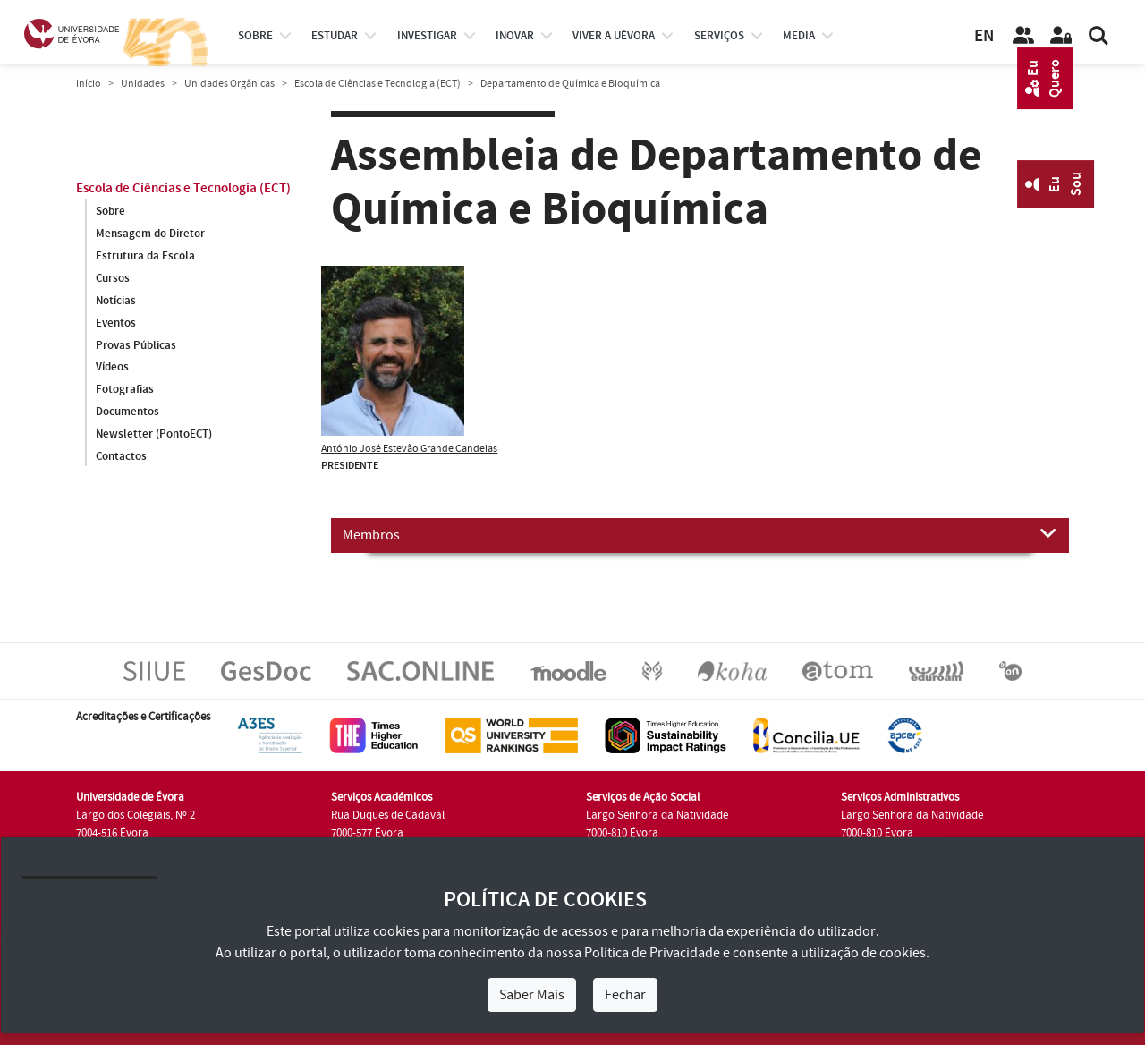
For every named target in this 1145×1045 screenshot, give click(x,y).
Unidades (143, 83)
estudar (334, 36)
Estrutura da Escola (145, 256)
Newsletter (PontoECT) (154, 435)
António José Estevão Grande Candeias (409, 448)
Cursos (113, 278)
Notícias (116, 301)
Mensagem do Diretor (150, 233)
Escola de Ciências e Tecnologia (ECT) (377, 83)
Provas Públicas (136, 345)
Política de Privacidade (652, 953)
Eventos (116, 323)
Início (88, 83)
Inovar (515, 36)
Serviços (719, 36)
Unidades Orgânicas (229, 83)
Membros (700, 534)
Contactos (121, 457)
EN (984, 36)
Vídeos (112, 368)
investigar (427, 36)
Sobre (255, 36)
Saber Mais (531, 995)
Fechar (625, 995)
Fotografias (125, 390)
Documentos (127, 412)
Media (799, 36)
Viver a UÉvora (613, 36)
